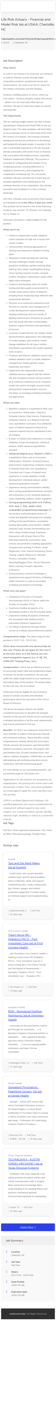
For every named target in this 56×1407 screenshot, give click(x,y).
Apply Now (28, 1227)
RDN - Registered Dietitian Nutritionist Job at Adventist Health (26, 1016)
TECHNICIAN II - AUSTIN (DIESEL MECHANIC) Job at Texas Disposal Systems (25, 1164)
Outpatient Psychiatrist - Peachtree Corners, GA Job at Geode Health (25, 1091)
